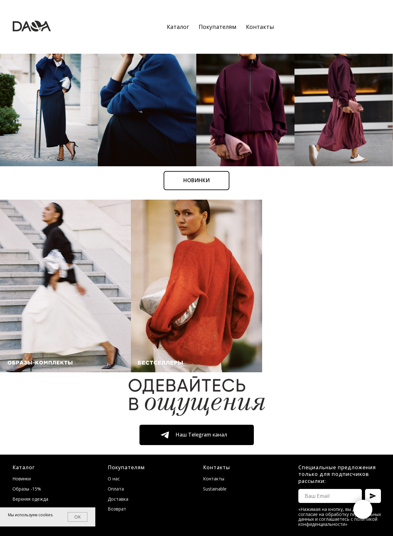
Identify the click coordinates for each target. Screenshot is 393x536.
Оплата (116, 489)
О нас (114, 479)
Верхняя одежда (30, 499)
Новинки (21, 479)
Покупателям (217, 27)
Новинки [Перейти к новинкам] (196, 90)
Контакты (260, 27)
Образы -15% (26, 489)
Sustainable (215, 489)
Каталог (178, 27)
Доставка (118, 499)
